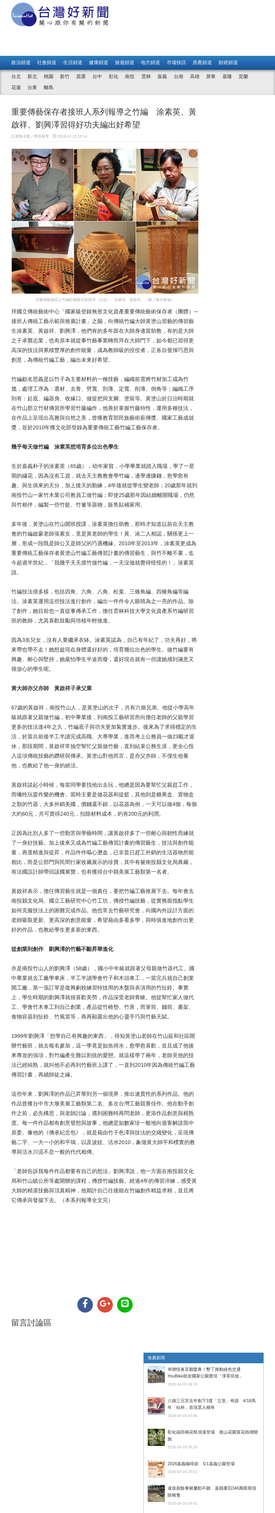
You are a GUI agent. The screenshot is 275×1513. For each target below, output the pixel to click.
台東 (32, 87)
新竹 (65, 76)
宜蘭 (243, 76)
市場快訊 (176, 62)
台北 (16, 76)
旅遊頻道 (124, 62)
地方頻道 (150, 62)
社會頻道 (46, 62)
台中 (97, 76)
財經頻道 (228, 62)
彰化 (113, 76)
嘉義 (162, 76)
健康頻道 (98, 62)
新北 (32, 76)
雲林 (146, 76)
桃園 (48, 76)
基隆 (227, 76)
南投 (130, 76)
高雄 (195, 76)
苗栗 (81, 76)
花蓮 (16, 87)
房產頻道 (202, 62)
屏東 (211, 76)
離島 (48, 87)
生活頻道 (72, 62)
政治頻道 (21, 62)
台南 (178, 76)
